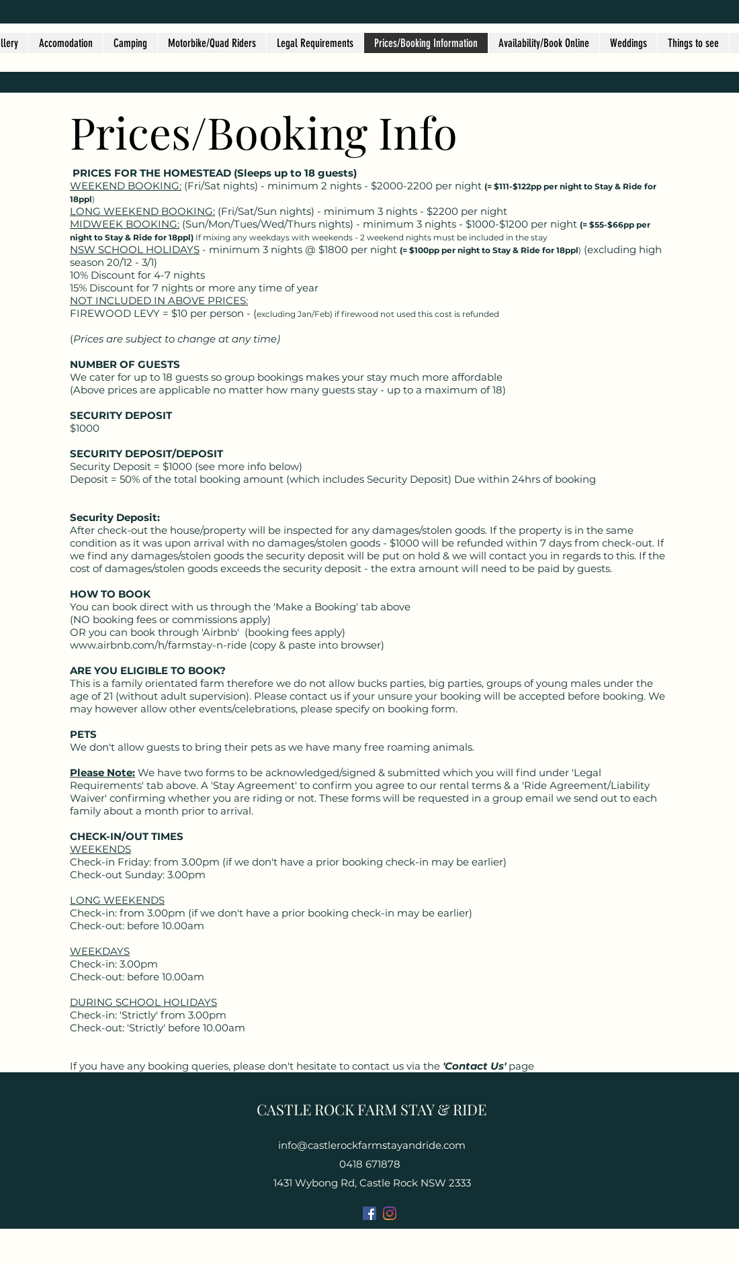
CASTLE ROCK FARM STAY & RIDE (371, 1109)
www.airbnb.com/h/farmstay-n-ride (158, 645)
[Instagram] (389, 1213)
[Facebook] (369, 1213)
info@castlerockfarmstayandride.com (372, 1145)
